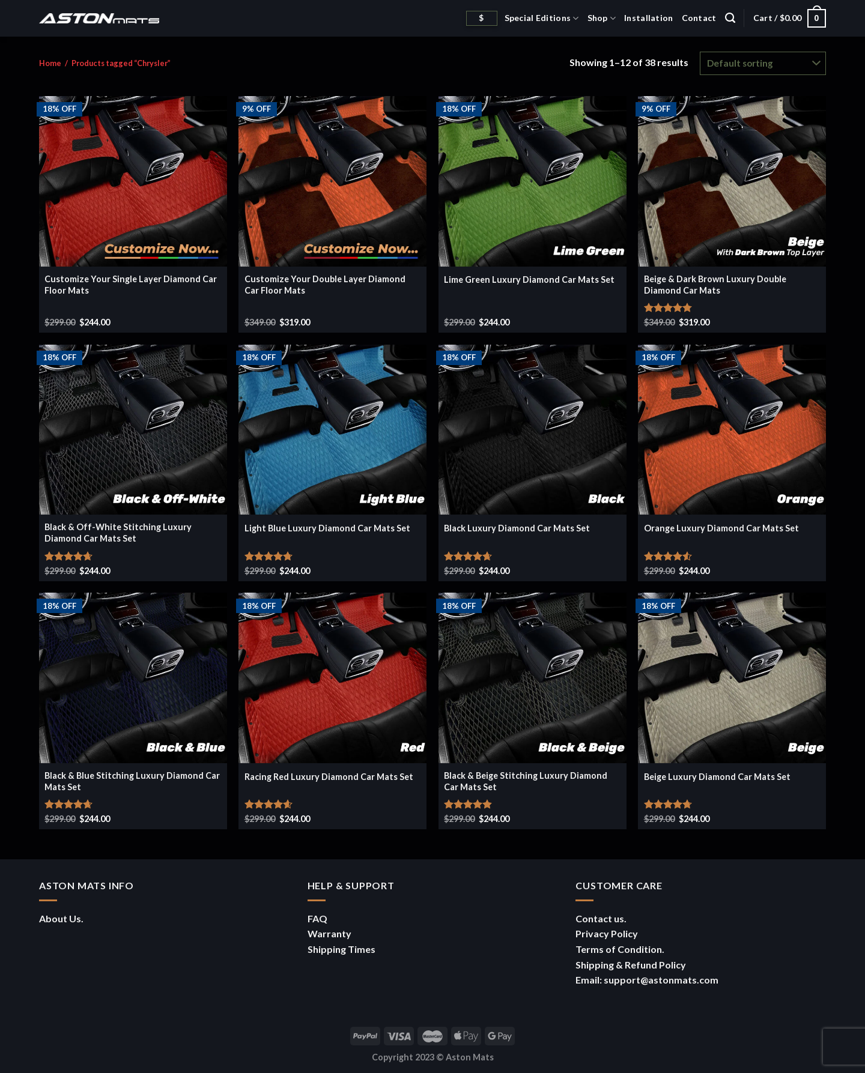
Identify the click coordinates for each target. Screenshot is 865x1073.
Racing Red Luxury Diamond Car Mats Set (328, 777)
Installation (648, 18)
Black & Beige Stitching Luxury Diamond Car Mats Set (525, 781)
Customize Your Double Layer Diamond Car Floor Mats (324, 284)
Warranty (329, 933)
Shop (601, 18)
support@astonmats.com (661, 979)
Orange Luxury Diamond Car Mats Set (721, 528)
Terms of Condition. (619, 949)
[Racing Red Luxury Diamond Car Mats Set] (332, 678)
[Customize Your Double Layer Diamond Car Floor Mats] (332, 181)
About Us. (61, 918)
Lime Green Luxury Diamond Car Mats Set (529, 279)
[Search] (730, 18)
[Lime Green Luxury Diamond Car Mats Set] (533, 181)
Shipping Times (341, 949)
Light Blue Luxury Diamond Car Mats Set (327, 528)
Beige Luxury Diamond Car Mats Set (717, 777)
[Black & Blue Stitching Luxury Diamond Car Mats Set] (133, 678)
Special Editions (542, 18)
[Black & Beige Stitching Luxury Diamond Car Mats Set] (533, 678)
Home (50, 63)
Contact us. (601, 918)
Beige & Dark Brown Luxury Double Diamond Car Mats (715, 284)
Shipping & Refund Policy (630, 964)
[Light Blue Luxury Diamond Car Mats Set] (332, 430)
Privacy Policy (606, 933)
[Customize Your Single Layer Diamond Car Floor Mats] (133, 181)
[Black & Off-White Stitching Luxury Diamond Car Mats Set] (133, 430)
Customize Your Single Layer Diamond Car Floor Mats (130, 284)
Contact (699, 18)
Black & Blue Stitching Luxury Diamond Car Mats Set (132, 781)
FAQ (317, 918)
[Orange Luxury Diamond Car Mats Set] (732, 430)
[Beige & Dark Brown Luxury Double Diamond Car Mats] (732, 181)
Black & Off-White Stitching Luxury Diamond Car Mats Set (118, 532)
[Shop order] (763, 63)
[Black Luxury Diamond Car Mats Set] (533, 430)
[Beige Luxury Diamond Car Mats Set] (732, 678)
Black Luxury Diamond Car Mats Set (517, 528)
